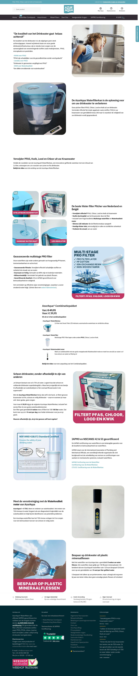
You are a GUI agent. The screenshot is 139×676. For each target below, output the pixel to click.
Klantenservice (111, 9)
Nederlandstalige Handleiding (81, 635)
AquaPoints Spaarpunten (80, 642)
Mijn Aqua (100, 9)
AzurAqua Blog (76, 628)
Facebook (74, 645)
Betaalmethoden (77, 618)
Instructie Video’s (77, 637)
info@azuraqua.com (25, 650)
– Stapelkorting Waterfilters (51, 622)
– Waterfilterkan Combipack (52, 620)
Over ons (74, 625)
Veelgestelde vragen (78, 633)
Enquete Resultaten (78, 647)
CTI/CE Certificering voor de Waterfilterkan (87, 467)
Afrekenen (122, 9)
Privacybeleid (75, 630)
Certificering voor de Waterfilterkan (85, 465)
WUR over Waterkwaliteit (22, 66)
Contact (73, 623)
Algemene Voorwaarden (79, 616)
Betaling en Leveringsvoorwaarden (83, 620)
